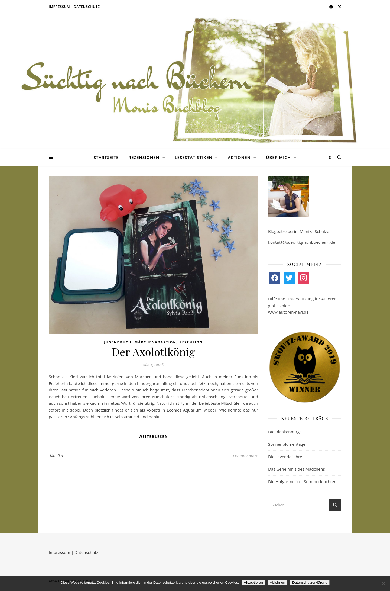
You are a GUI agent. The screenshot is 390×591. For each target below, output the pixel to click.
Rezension (191, 342)
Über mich (278, 157)
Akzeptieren (253, 582)
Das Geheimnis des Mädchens (296, 469)
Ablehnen (277, 582)
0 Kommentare (245, 455)
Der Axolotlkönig (153, 351)
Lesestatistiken (193, 157)
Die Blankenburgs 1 (286, 431)
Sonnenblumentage (286, 444)
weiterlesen (153, 436)
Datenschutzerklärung (309, 582)
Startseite (106, 157)
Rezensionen (143, 157)
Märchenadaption (155, 342)
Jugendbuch (117, 342)
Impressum (59, 6)
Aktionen (239, 157)
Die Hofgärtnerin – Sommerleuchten (302, 481)
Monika (56, 455)
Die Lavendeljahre (285, 456)
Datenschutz (87, 6)
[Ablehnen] (383, 583)
